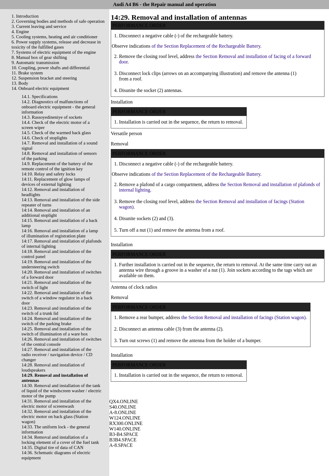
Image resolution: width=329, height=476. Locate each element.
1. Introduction (25, 16)
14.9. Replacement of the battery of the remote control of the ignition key (57, 166)
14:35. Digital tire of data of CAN (52, 447)
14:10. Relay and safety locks (48, 174)
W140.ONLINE (125, 428)
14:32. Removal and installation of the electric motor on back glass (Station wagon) (56, 416)
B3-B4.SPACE (123, 434)
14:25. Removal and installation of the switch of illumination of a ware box (56, 331)
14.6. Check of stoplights (44, 137)
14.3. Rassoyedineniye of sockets (52, 117)
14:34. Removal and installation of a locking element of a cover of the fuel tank (60, 440)
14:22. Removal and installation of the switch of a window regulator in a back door (57, 297)
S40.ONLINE (122, 407)
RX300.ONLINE (126, 423)
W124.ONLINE (125, 417)
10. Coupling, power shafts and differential (51, 67)
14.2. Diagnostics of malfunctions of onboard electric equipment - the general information (58, 106)
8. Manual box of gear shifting (39, 57)
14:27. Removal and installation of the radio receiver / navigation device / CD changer (57, 354)
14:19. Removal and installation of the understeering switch (56, 264)
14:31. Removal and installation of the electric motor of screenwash (56, 404)
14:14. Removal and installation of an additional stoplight (56, 213)
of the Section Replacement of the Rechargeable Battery (206, 46)
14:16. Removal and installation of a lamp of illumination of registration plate (60, 233)
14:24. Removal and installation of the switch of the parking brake (56, 321)
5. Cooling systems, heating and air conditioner (54, 36)
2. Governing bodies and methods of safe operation (58, 21)
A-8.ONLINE (122, 412)
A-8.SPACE (121, 445)
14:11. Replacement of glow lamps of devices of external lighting (56, 182)
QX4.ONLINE (123, 401)
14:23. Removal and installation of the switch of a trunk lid (56, 311)
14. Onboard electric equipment (40, 88)
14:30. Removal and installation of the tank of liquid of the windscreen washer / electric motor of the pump (62, 390)
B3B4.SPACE (123, 439)
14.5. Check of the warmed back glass (56, 132)
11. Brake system (27, 72)
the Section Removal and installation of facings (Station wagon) (243, 317)
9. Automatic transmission (35, 62)
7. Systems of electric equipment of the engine (54, 52)
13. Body (20, 83)
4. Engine (20, 31)
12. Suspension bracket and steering (44, 78)
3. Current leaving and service (39, 26)
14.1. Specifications (40, 96)
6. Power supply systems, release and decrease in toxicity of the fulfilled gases (56, 44)
